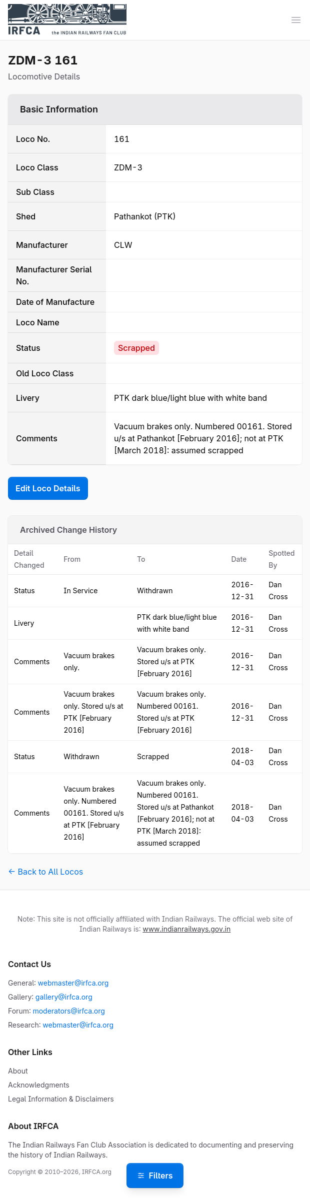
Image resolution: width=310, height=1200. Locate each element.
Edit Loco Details (48, 488)
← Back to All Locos (45, 872)
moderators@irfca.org (68, 1011)
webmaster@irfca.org (73, 983)
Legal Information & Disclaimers (61, 1099)
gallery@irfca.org (64, 997)
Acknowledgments (39, 1085)
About (18, 1071)
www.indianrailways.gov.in (186, 929)
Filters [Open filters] (155, 1176)
